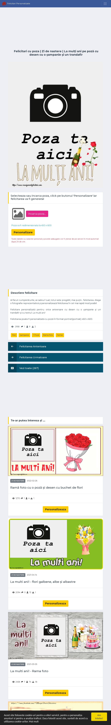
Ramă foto (48, 335)
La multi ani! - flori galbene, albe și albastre (42, 582)
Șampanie (24, 335)
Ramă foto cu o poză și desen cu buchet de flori (46, 487)
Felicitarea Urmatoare (27, 357)
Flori (14, 335)
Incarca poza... (37, 213)
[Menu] (105, 3)
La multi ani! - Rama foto (29, 671)
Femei (60, 335)
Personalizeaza (55, 509)
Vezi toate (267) (23, 368)
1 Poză (36, 335)
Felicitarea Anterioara (27, 346)
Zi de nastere (52, 51)
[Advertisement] (55, 28)
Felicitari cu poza (26, 51)
